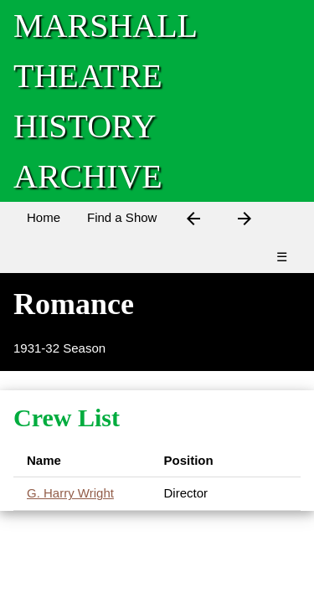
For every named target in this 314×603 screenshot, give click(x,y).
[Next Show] (244, 221)
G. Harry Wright (70, 493)
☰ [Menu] (281, 257)
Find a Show (122, 217)
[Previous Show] (193, 221)
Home (43, 217)
